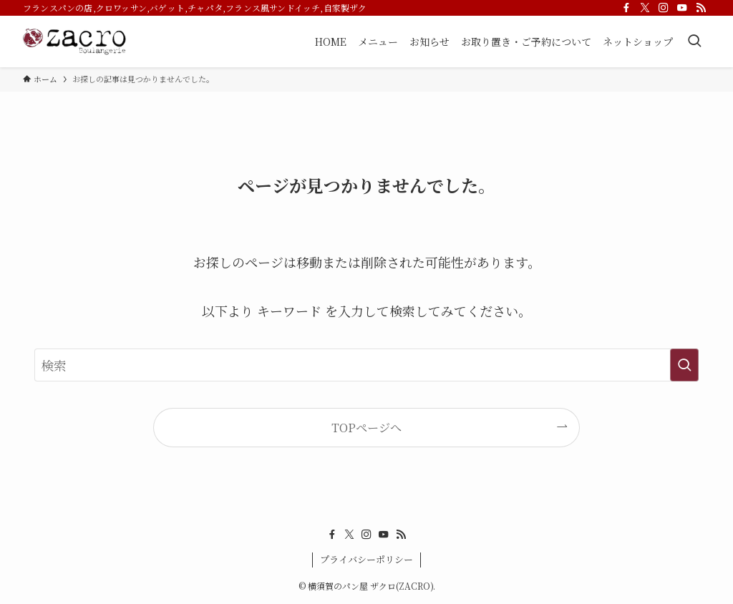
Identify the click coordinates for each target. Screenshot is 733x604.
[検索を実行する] (684, 365)
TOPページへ (366, 427)
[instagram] (663, 8)
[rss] (700, 8)
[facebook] (626, 8)
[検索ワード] (366, 365)
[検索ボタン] (694, 41)
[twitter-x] (645, 8)
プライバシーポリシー (366, 559)
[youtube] (682, 8)
